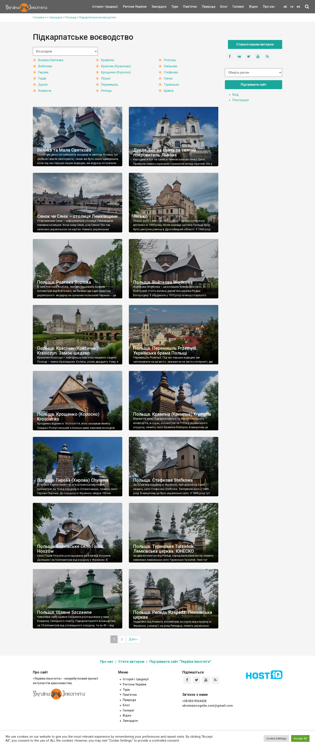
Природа (205, 6)
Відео (253, 6)
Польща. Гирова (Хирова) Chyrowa (72, 480)
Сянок (168, 78)
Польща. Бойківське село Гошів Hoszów (70, 549)
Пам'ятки (186, 6)
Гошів (42, 78)
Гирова (43, 72)
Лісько (105, 78)
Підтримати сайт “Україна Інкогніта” (180, 661)
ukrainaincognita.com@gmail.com (207, 705)
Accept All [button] (300, 738)
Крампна (107, 60)
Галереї (238, 6)
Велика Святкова (50, 60)
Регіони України (129, 6)
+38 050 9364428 (194, 701)
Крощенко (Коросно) (116, 72)
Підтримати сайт (253, 84)
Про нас (269, 6)
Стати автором (131, 661)
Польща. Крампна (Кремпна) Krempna (172, 414)
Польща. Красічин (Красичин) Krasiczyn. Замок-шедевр (67, 351)
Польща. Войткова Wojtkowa (163, 282)
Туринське (171, 84)
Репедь (106, 90)
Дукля (42, 84)
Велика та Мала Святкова (64, 150)
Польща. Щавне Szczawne (64, 612)
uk (285, 6)
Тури (175, 6)
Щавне (169, 90)
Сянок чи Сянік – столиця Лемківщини (77, 216)
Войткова (45, 66)
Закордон (155, 6)
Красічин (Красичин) (116, 66)
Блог (224, 6)
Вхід (236, 94)
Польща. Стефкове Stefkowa (163, 480)
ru (291, 6)
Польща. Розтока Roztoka (64, 282)
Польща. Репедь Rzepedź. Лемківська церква (172, 615)
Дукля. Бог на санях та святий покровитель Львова (164, 152)
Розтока (170, 60)
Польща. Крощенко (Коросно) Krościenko (68, 417)
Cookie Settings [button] (276, 738)
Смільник (170, 66)
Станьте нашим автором (255, 44)
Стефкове (171, 72)
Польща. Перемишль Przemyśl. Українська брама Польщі (165, 351)
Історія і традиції (98, 6)
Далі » (133, 639)
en (298, 6)
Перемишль (109, 84)
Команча (44, 90)
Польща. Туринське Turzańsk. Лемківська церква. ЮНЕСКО (163, 549)
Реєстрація (241, 100)
